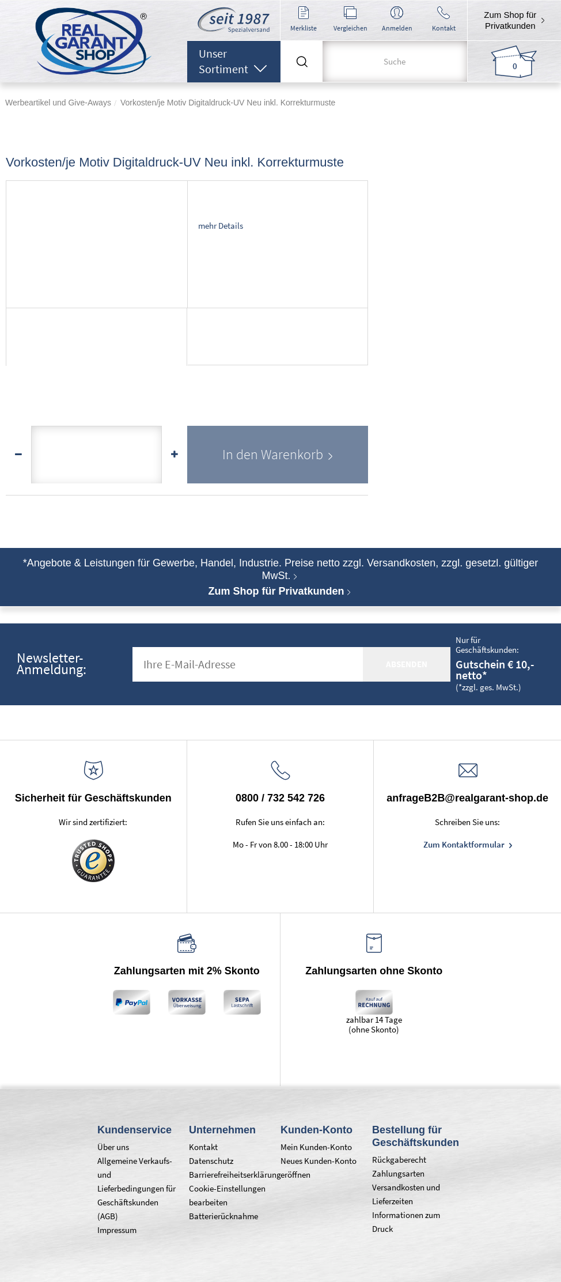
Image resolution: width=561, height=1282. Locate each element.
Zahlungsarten (398, 1173)
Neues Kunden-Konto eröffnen (318, 1167)
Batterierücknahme (223, 1216)
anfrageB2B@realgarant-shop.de (467, 798)
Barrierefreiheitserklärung (229, 1174)
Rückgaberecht (399, 1159)
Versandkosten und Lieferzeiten (406, 1194)
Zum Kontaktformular (464, 844)
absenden (406, 664)
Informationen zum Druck (406, 1221)
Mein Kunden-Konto (316, 1146)
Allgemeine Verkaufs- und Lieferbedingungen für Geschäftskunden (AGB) (136, 1188)
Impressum (117, 1229)
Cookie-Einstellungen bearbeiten (227, 1195)
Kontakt (203, 1146)
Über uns (113, 1146)
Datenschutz (211, 1160)
